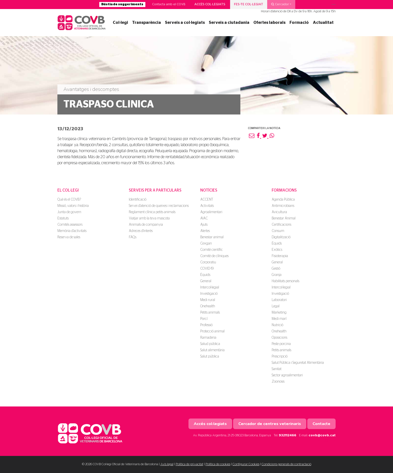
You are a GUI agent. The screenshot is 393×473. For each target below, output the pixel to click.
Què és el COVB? (69, 199)
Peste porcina (281, 344)
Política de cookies (218, 464)
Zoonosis (278, 381)
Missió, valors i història (73, 206)
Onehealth (207, 306)
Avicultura (279, 212)
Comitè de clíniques (214, 256)
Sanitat (276, 369)
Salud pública (210, 344)
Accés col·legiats (209, 4)
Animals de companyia (146, 224)
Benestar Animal (284, 218)
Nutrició (277, 325)
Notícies (208, 190)
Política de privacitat (189, 464)
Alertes (205, 231)
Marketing (279, 312)
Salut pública (209, 356)
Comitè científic (211, 250)
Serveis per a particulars (155, 190)
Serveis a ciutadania (229, 23)
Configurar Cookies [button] (246, 464)
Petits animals (210, 312)
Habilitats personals (285, 281)
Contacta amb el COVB (168, 4)
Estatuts (63, 218)
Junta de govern (69, 212)
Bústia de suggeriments (122, 4)
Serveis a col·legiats (185, 23)
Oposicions (279, 337)
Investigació (209, 293)
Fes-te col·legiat (248, 4)
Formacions (284, 190)
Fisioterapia (280, 256)
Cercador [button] (280, 4)
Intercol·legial (209, 287)
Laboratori (279, 300)
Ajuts (204, 224)
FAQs (132, 237)
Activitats (207, 206)
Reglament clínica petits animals (152, 212)
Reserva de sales (68, 237)
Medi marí (279, 319)
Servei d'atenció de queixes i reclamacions (159, 206)
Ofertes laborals (269, 23)
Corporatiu (208, 262)
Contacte (321, 424)
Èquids (205, 275)
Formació (299, 23)
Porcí (204, 319)
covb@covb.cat (322, 435)
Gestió (276, 268)
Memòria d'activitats (71, 231)
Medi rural (207, 300)
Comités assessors (69, 224)
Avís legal (166, 464)
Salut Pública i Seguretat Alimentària (298, 363)
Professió (206, 325)
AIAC (204, 218)
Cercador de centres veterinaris (269, 424)
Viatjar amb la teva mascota (149, 218)
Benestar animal (212, 237)
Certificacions (281, 224)
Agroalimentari (211, 212)
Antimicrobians (283, 206)
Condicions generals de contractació (286, 464)
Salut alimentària (212, 350)
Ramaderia (208, 337)
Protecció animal (212, 331)
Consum (278, 231)
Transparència (146, 23)
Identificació (137, 199)
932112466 (287, 435)
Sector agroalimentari (287, 375)
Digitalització (281, 237)
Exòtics (277, 250)
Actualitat (323, 23)
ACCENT (206, 199)
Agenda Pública (283, 199)
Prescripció (279, 356)
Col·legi (120, 23)
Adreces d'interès (141, 231)
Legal (275, 306)
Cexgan (206, 243)
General (205, 281)
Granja (276, 275)
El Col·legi (68, 190)
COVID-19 (207, 268)
